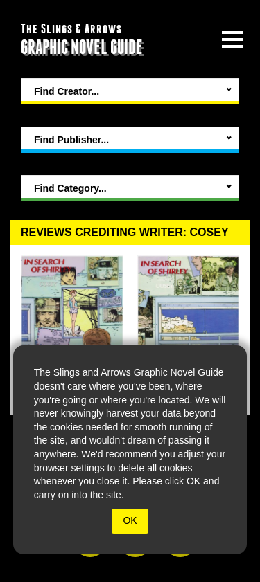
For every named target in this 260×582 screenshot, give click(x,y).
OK (130, 520)
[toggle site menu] (232, 39)
